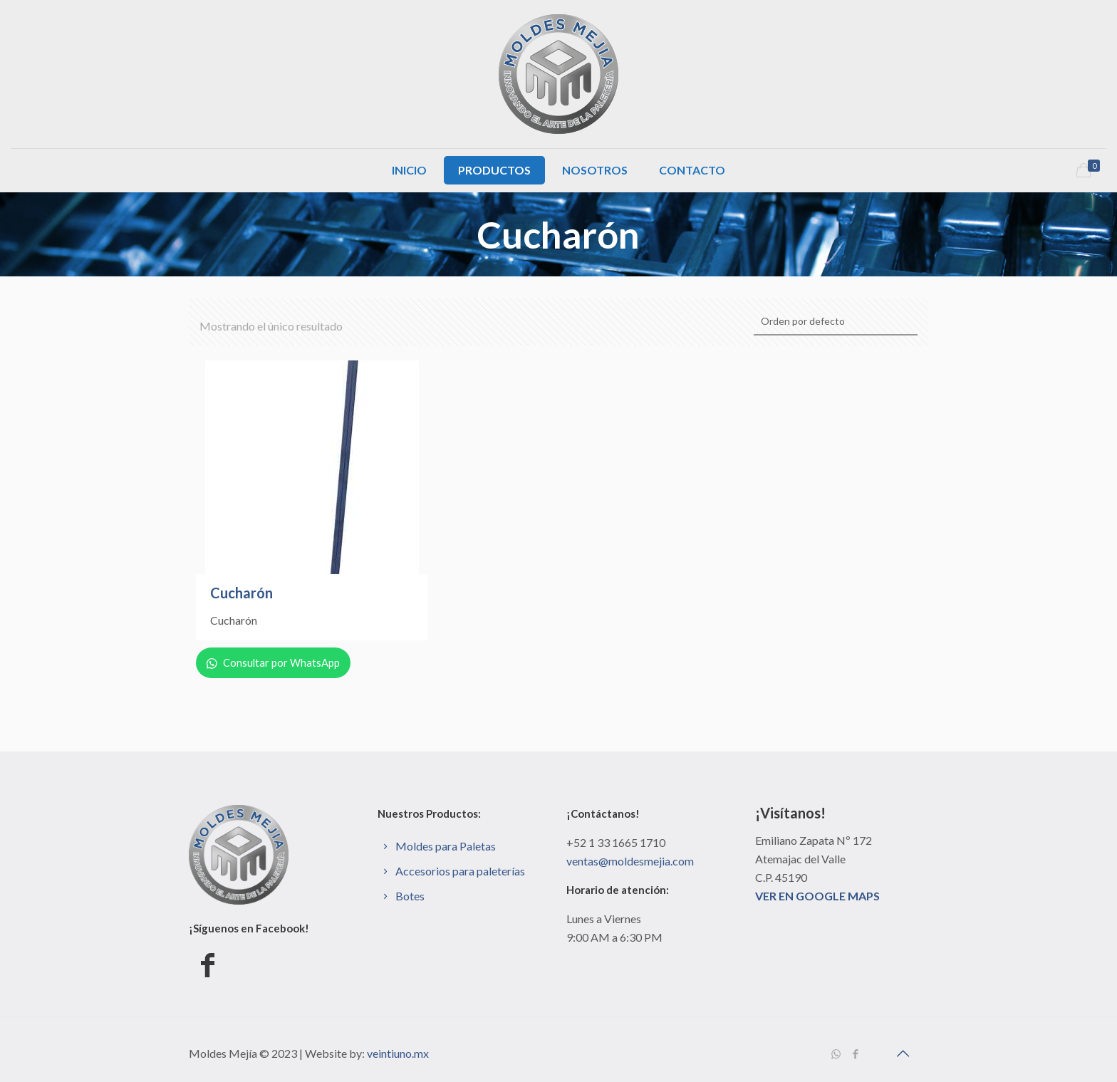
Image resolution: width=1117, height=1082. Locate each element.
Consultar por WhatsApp (276, 663)
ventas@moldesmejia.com (630, 861)
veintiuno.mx (398, 1053)
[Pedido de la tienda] (836, 321)
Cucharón (241, 592)
